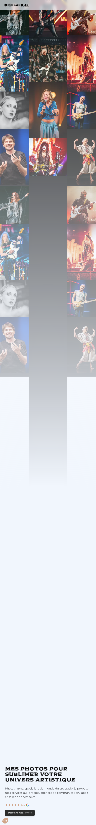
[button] (89, 5)
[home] (16, 5)
